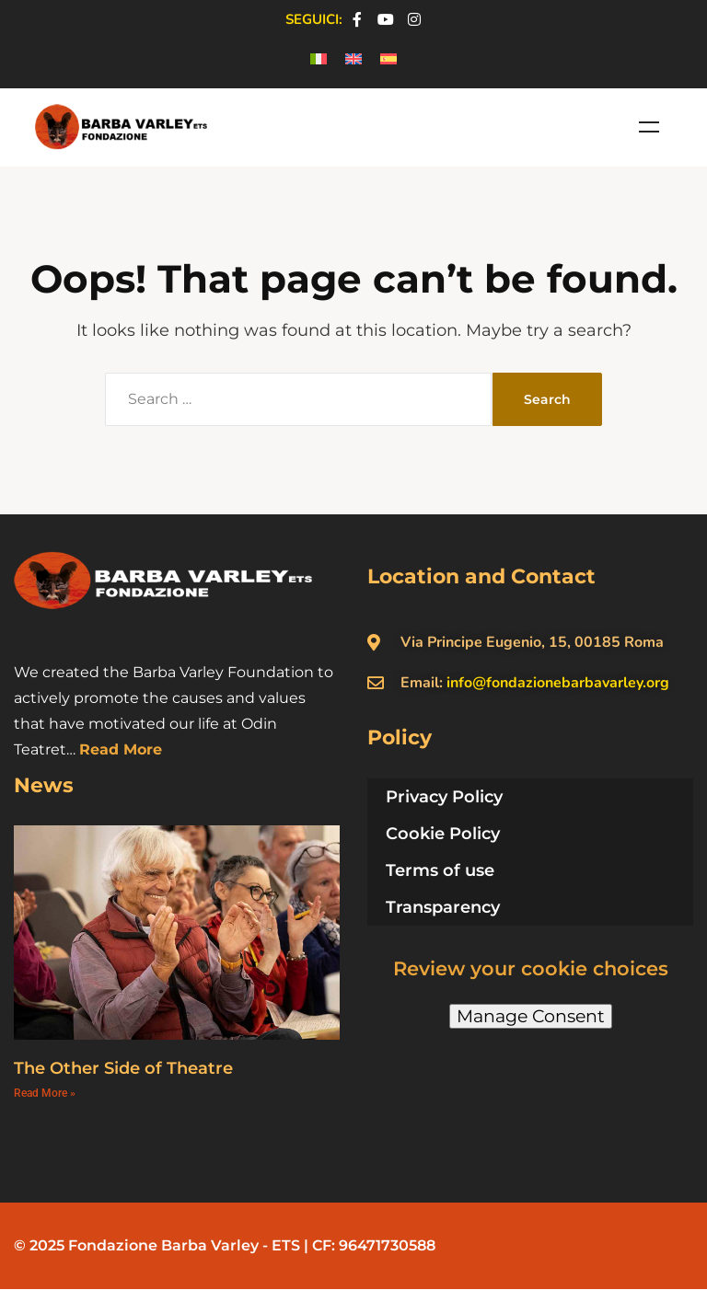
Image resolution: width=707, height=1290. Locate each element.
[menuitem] (318, 59)
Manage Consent (531, 1016)
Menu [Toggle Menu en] (649, 127)
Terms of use (440, 870)
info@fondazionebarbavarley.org (557, 683)
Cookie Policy (443, 834)
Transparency (443, 907)
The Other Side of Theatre (123, 1068)
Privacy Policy (444, 797)
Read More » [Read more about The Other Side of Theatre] (44, 1093)
